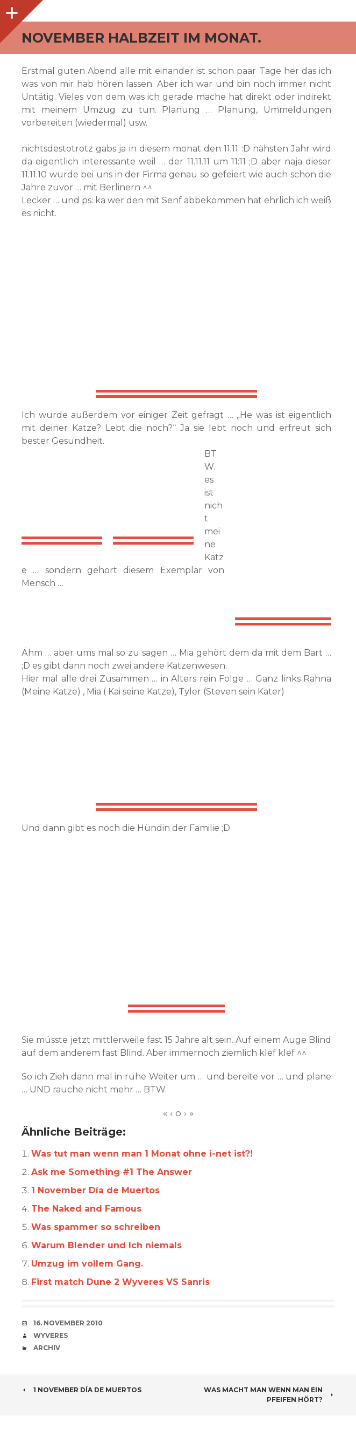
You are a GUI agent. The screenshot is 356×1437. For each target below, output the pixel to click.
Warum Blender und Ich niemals (106, 1245)
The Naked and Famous (86, 1209)
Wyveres (50, 1335)
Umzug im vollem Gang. (87, 1264)
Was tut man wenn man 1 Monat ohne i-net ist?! (142, 1154)
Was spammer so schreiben (95, 1227)
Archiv (46, 1348)
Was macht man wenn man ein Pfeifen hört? (269, 1395)
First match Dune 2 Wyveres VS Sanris (120, 1282)
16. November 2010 (68, 1323)
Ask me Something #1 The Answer (111, 1172)
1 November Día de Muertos (95, 1190)
